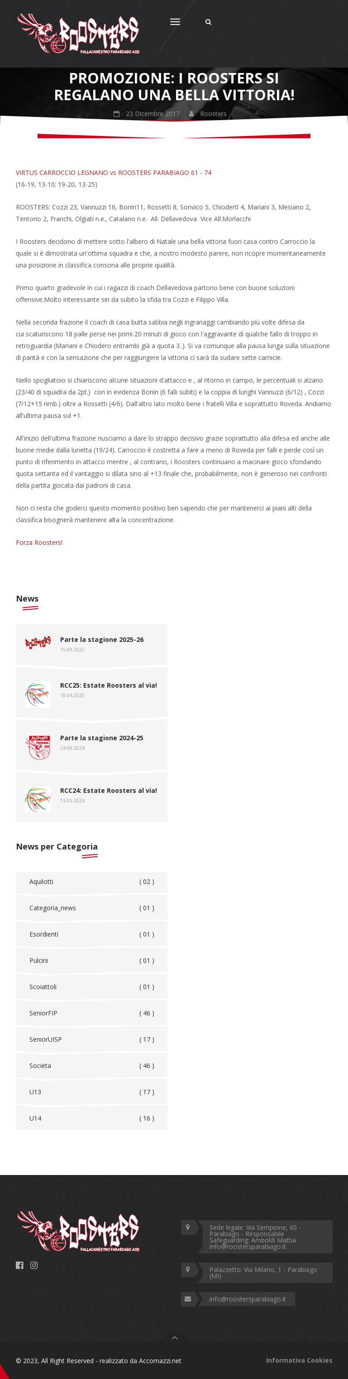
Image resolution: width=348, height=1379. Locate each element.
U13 (91, 1092)
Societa (91, 1065)
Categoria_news (91, 908)
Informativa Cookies (299, 1360)
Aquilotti (91, 881)
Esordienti (91, 934)
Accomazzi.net (160, 1360)
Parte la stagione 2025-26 (101, 639)
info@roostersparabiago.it (248, 1299)
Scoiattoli (91, 987)
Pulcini (91, 960)
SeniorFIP (91, 1013)
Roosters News (95, 129)
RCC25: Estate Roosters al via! (108, 685)
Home (55, 129)
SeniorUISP (91, 1039)
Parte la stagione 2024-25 (101, 737)
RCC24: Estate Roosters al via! (108, 790)
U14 (91, 1118)
